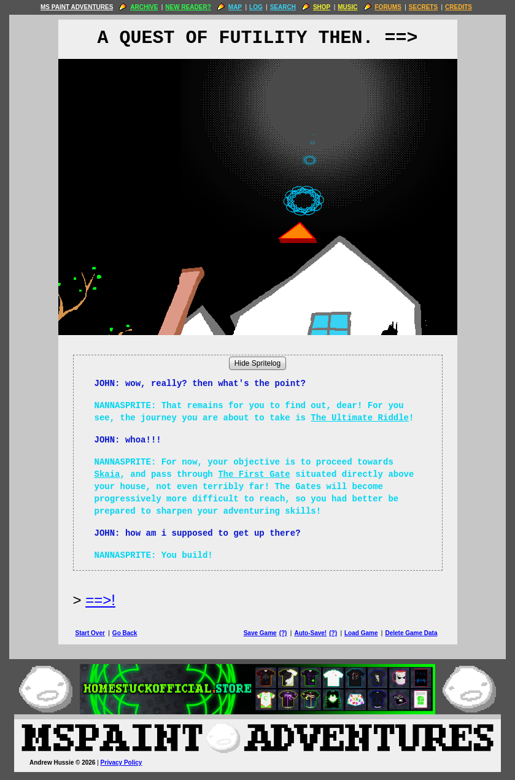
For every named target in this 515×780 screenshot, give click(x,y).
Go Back (124, 633)
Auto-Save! (310, 633)
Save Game (260, 633)
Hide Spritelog (257, 363)
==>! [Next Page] (100, 600)
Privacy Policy (121, 762)
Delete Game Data (411, 633)
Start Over (90, 633)
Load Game (361, 633)
